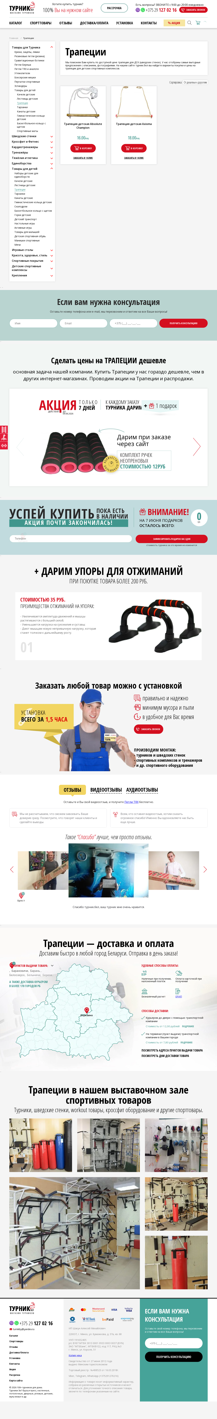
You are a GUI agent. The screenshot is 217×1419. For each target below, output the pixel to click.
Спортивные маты (27, 131)
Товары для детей (24, 90)
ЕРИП (178, 996)
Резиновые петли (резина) (29, 56)
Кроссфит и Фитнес (25, 141)
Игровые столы (22, 250)
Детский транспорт (25, 219)
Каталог (15, 23)
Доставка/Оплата (94, 23)
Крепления (19, 275)
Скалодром (20, 206)
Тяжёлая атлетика (25, 158)
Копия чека (75, 1355)
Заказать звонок (195, 9)
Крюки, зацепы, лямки (27, 52)
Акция (176, 23)
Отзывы (65, 23)
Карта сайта (16, 1380)
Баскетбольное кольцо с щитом (33, 210)
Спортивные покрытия (27, 261)
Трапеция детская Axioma (134, 124)
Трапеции (22, 103)
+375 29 (161, 9)
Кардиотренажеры (25, 147)
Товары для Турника (26, 47)
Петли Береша (22, 64)
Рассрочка (114, 8)
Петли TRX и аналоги (26, 69)
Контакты (149, 23)
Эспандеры (20, 86)
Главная (13, 38)
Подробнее (188, 1026)
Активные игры (23, 227)
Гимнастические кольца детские (33, 202)
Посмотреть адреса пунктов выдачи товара (172, 1050)
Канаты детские (26, 111)
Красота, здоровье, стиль (29, 255)
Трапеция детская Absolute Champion (83, 126)
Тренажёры (20, 152)
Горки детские (22, 215)
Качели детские (26, 94)
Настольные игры (24, 223)
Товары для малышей (26, 232)
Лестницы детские (27, 98)
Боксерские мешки (25, 77)
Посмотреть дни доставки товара (165, 1056)
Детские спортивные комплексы (26, 268)
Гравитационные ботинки (29, 60)
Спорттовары (40, 23)
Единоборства (21, 163)
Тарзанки (22, 107)
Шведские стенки (24, 136)
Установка (124, 23)
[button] (197, 447)
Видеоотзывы (106, 789)
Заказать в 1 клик (83, 158)
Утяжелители (22, 73)
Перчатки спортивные (27, 81)
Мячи (17, 244)
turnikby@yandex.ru (23, 1329)
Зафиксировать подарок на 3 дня (171, 539)
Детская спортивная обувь (30, 236)
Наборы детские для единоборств (26, 175)
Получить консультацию (184, 323)
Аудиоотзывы (142, 789)
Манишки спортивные (27, 240)
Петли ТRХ (131, 802)
